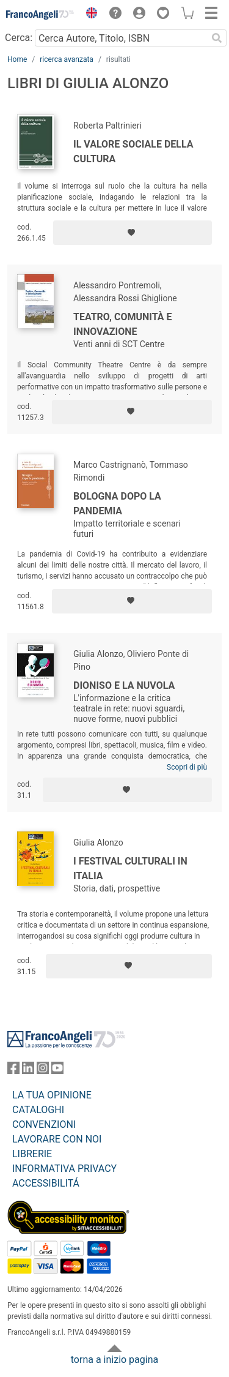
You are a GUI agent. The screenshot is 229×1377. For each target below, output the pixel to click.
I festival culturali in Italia (130, 868)
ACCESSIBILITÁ (45, 1183)
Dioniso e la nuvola (124, 685)
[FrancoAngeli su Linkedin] (28, 1070)
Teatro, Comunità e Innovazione (122, 324)
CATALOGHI (38, 1110)
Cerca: (18, 37)
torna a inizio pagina (114, 1359)
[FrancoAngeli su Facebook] (13, 1070)
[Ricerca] (217, 38)
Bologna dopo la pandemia (117, 503)
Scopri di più (187, 767)
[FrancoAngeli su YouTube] (57, 1070)
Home (17, 59)
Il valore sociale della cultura (133, 151)
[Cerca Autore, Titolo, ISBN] (121, 38)
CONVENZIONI (44, 1124)
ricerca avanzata (66, 59)
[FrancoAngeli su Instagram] (43, 1070)
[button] (88, 14)
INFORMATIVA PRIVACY (64, 1168)
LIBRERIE (32, 1154)
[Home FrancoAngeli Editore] (40, 14)
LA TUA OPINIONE (52, 1095)
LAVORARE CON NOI (56, 1139)
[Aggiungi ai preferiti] (132, 232)
